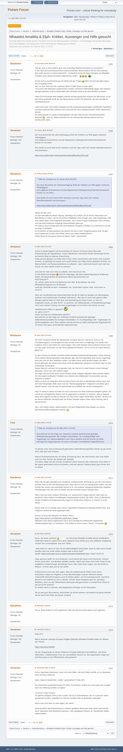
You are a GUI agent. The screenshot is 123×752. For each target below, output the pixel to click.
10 (35, 56)
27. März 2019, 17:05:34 (43, 422)
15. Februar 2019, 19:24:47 (44, 174)
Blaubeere (15, 63)
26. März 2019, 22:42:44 (43, 335)
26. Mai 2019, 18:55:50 (42, 534)
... (33, 56)
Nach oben (13, 722)
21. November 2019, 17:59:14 (45, 668)
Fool (12, 423)
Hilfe (92, 749)
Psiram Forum (18, 10)
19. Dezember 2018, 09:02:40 (45, 63)
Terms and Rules (100, 749)
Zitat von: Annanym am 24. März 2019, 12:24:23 (57, 428)
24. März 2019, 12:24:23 (43, 246)
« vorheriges (96, 49)
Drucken (110, 56)
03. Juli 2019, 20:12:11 (42, 629)
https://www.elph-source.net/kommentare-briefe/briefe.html (65, 554)
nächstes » (109, 49)
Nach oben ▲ (112, 749)
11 (38, 56)
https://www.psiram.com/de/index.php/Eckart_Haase (56, 518)
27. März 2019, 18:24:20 (43, 477)
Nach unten (14, 56)
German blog (84, 17)
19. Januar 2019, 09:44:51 (44, 130)
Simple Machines (29, 749)
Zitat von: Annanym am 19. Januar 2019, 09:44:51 (58, 179)
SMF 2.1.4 (9, 749)
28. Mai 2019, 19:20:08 (42, 605)
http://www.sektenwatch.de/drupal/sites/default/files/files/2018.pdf (61, 155)
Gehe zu (78, 733)
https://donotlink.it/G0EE (45, 647)
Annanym (15, 130)
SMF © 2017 (18, 749)
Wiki (76, 17)
